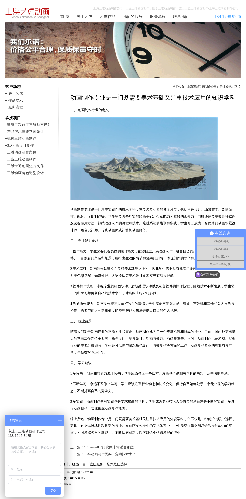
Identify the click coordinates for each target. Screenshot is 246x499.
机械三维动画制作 (22, 138)
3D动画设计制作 (20, 145)
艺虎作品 (108, 17)
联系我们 (181, 17)
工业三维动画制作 (22, 159)
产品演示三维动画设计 (25, 131)
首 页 (64, 17)
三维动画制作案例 (22, 152)
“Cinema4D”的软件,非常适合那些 (109, 447)
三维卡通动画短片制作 (25, 166)
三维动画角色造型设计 (25, 173)
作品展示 (15, 100)
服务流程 (158, 17)
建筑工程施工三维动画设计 (29, 125)
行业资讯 (226, 86)
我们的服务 (133, 17)
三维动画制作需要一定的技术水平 (110, 454)
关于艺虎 (84, 17)
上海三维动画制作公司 (27, 13)
